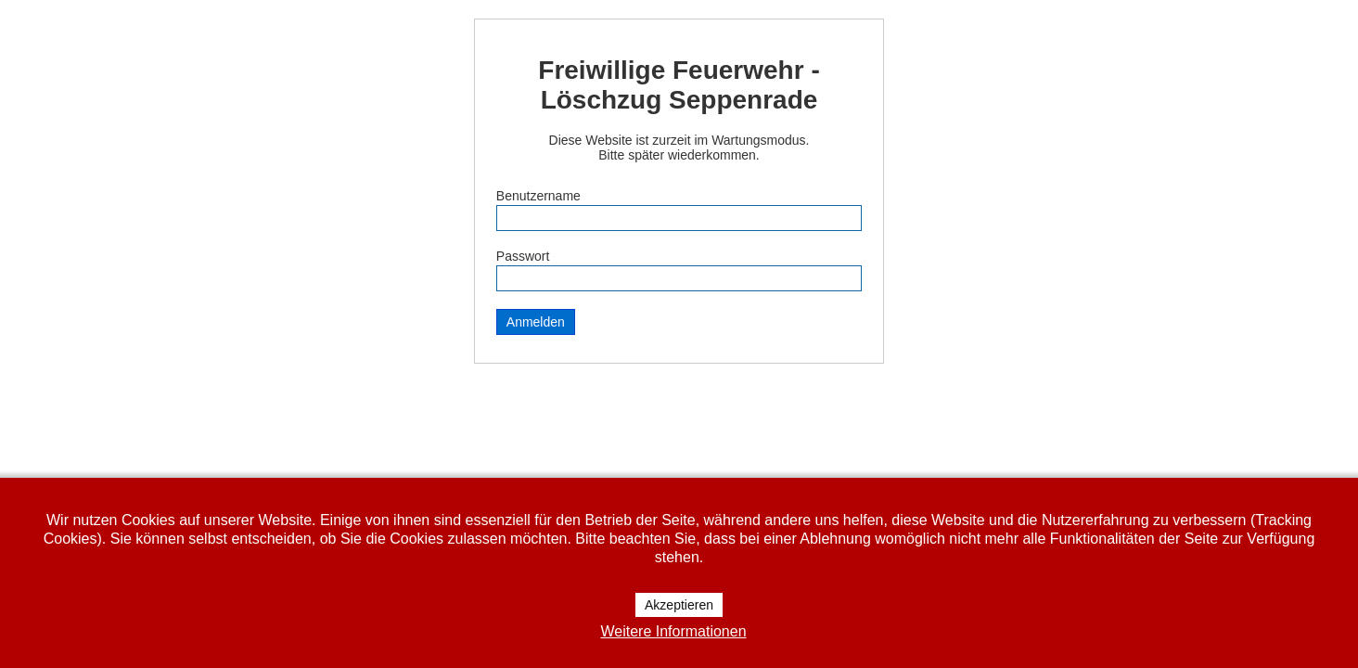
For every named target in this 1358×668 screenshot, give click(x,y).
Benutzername (538, 195)
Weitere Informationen (673, 631)
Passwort (523, 256)
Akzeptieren (679, 604)
